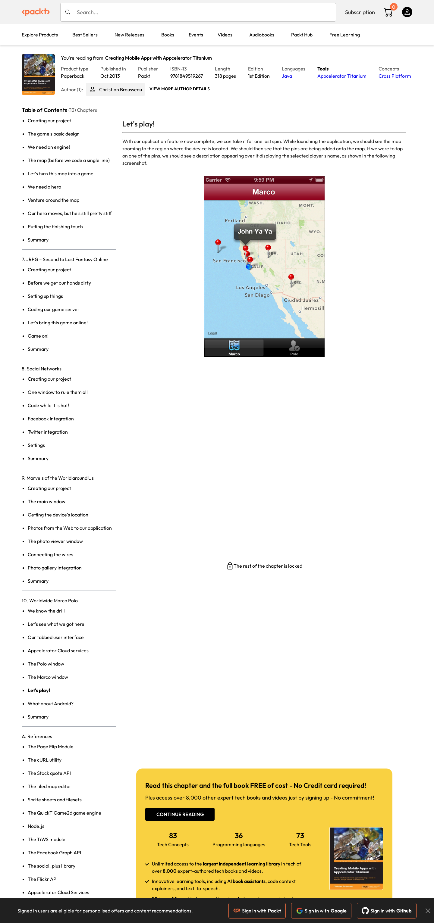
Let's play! (39, 690)
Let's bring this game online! (58, 323)
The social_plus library (51, 866)
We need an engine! (49, 147)
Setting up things (45, 296)
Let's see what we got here (56, 624)
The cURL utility (44, 760)
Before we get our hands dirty (59, 283)
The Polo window (46, 664)
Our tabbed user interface (56, 637)
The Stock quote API (49, 773)
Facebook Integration (51, 419)
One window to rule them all (58, 392)
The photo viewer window (55, 541)
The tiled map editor (49, 786)
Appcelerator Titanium (341, 76)
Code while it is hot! (48, 405)
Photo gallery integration (55, 568)
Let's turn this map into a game (60, 173)
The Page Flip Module (51, 747)
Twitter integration (48, 432)
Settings (36, 445)
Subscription (360, 12)
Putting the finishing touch (55, 226)
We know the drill (46, 611)
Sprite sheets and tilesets (55, 800)
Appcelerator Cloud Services (58, 892)
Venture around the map (53, 200)
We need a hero (44, 187)
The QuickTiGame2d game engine (64, 813)
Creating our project (49, 120)
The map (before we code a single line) (69, 160)
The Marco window (48, 677)
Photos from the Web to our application (70, 528)
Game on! (38, 336)
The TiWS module (46, 839)
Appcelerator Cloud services (58, 650)
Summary (38, 240)
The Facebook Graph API (54, 853)
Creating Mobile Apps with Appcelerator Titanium (158, 58)
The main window (46, 501)
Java (287, 76)
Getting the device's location (58, 515)
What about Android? (51, 703)
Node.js (36, 826)
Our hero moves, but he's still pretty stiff (70, 213)
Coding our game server (54, 309)
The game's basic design (54, 134)
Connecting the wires (50, 554)
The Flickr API (43, 879)
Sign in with (257, 910)
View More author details (179, 89)
